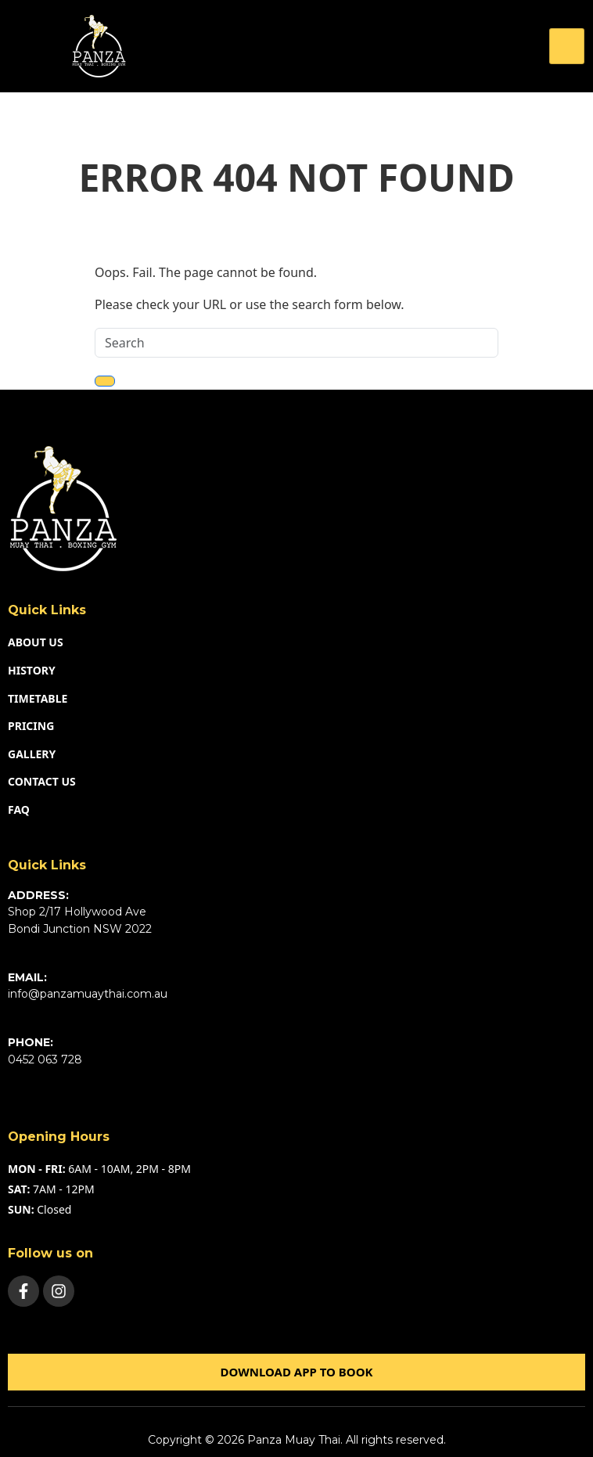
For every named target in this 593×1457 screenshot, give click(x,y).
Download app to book (296, 1372)
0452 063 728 (45, 1059)
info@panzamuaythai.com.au (87, 994)
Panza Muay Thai (293, 1440)
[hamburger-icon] (566, 46)
